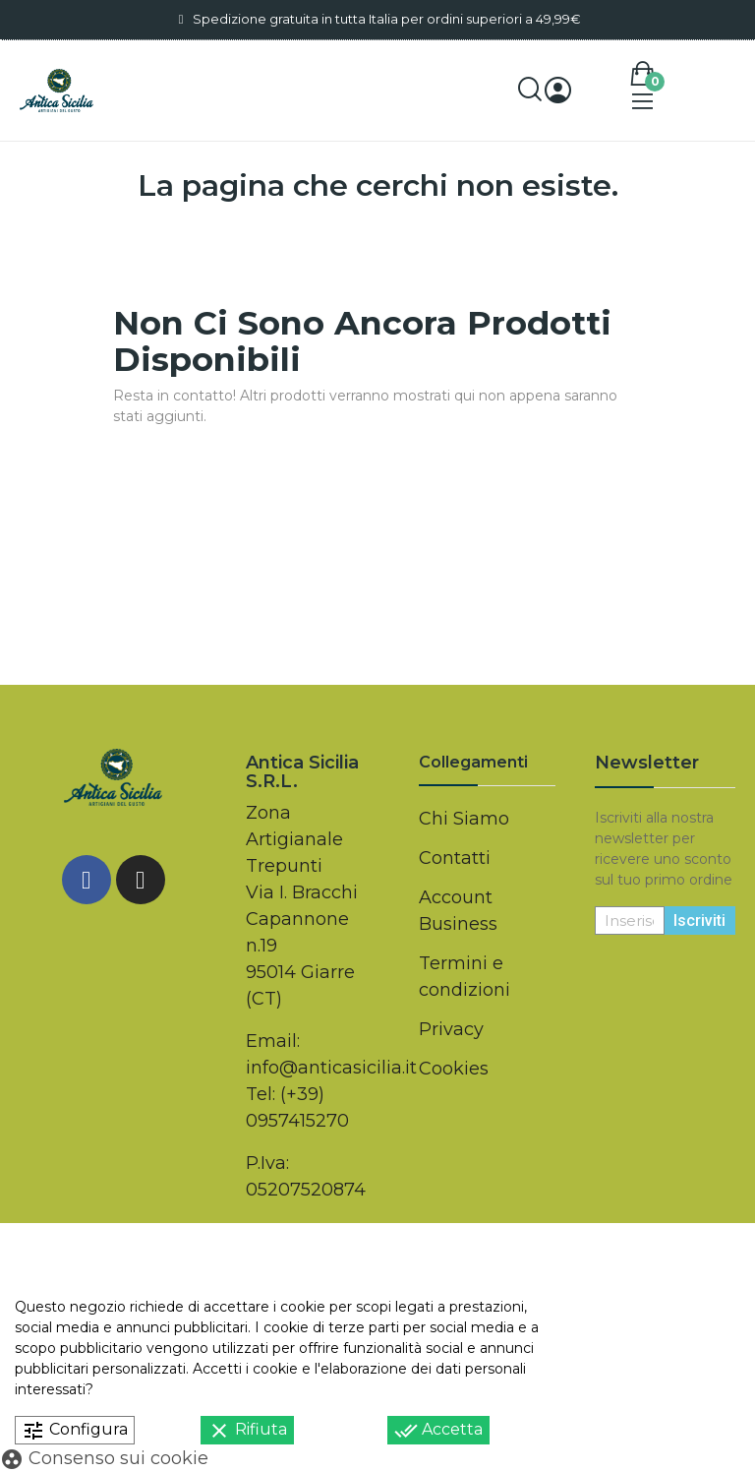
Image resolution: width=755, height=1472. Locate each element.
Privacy (451, 1029)
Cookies (454, 1068)
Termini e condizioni (464, 976)
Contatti (455, 858)
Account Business (458, 911)
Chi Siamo (464, 818)
